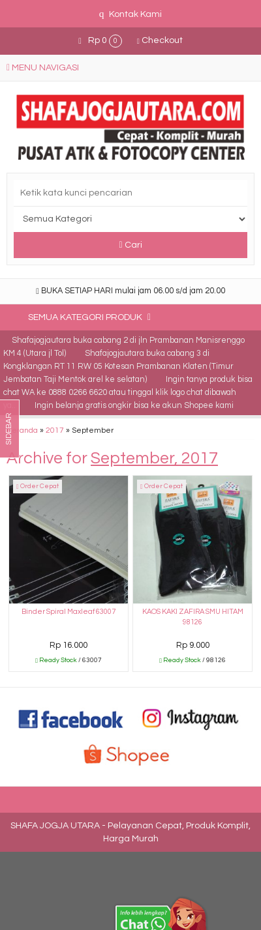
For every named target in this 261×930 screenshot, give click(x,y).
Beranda (22, 430)
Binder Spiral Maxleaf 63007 (68, 611)
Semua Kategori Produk (89, 317)
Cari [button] (130, 245)
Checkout (160, 40)
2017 (55, 430)
